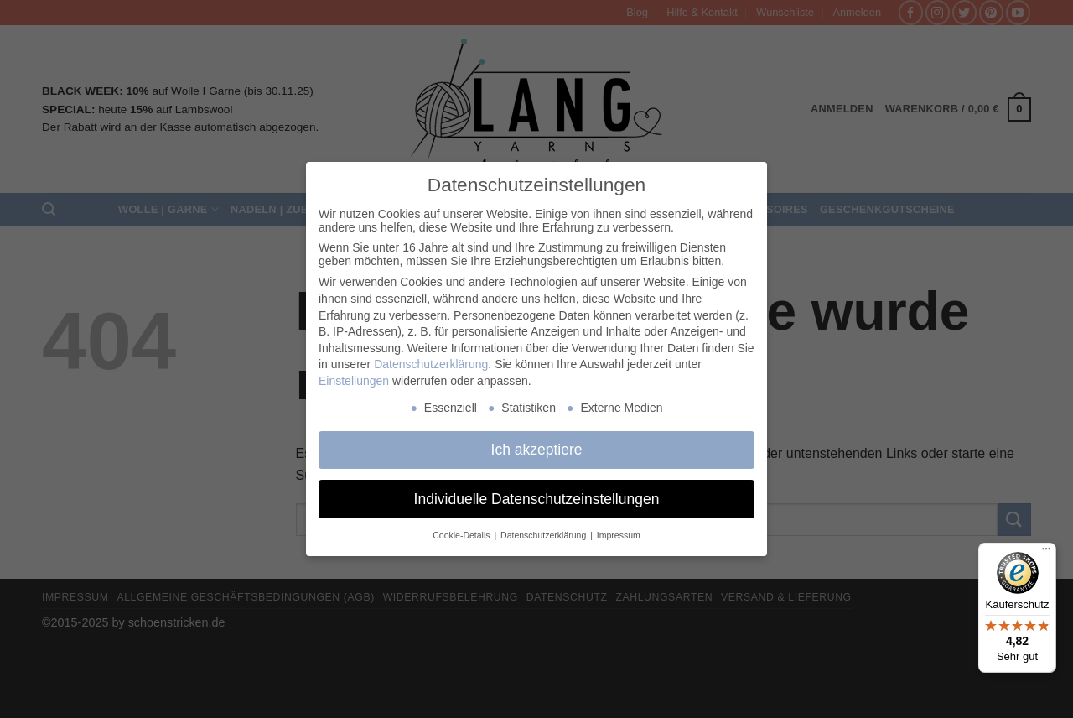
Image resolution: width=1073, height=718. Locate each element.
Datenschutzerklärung (431, 364)
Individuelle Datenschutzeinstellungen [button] (537, 499)
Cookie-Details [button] (462, 535)
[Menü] (1046, 553)
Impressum (618, 535)
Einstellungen (354, 381)
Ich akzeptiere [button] (537, 449)
